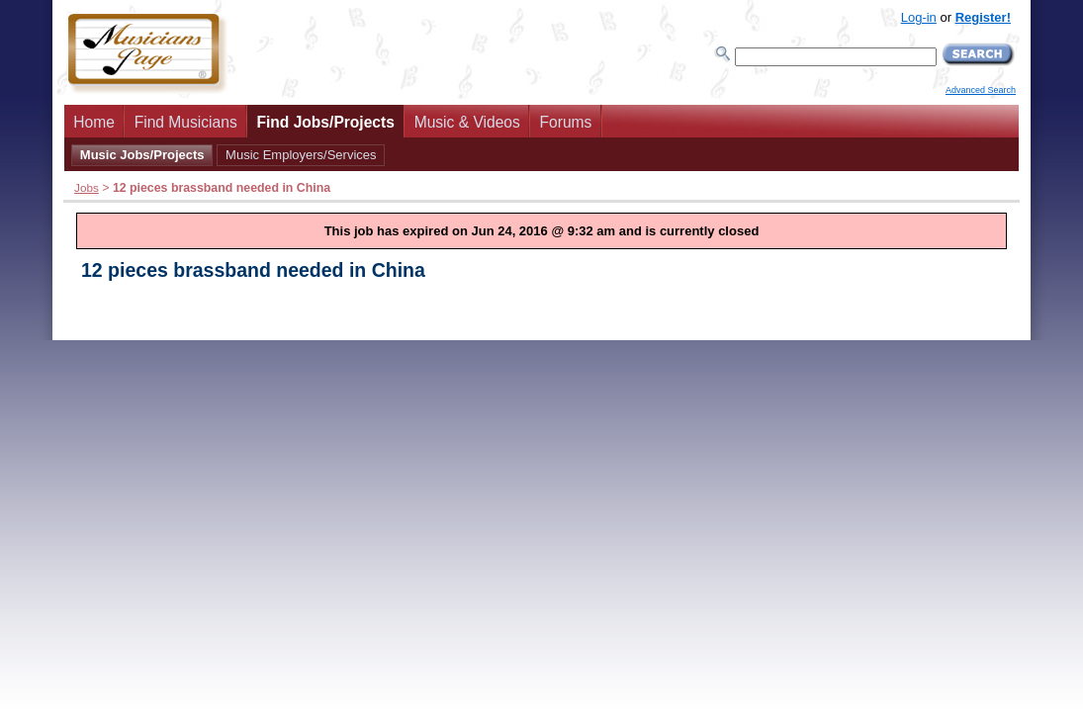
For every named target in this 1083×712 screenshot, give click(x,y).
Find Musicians (186, 122)
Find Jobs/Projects (325, 122)
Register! (983, 17)
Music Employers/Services (301, 154)
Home (94, 122)
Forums (566, 122)
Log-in (919, 17)
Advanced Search (981, 90)
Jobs (86, 187)
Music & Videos (467, 122)
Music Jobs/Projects (142, 154)
